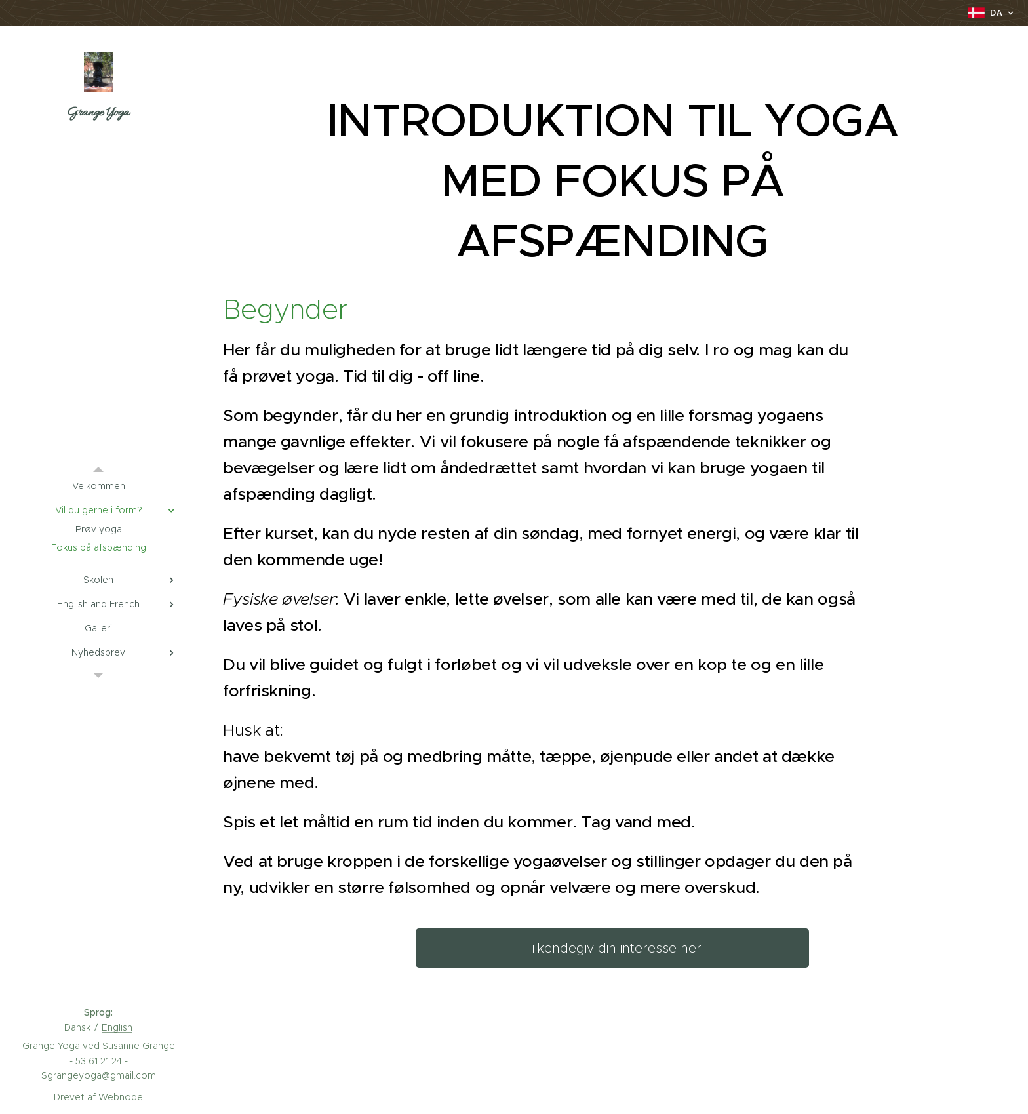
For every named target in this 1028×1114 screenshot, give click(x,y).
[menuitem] (98, 486)
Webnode (120, 1097)
